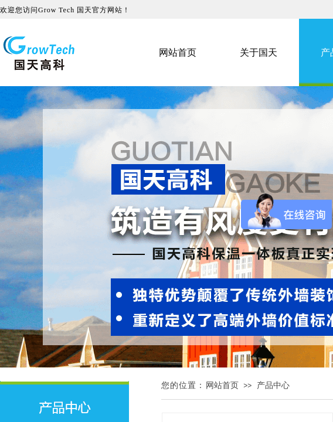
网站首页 (222, 385)
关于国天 (258, 52)
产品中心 (273, 385)
